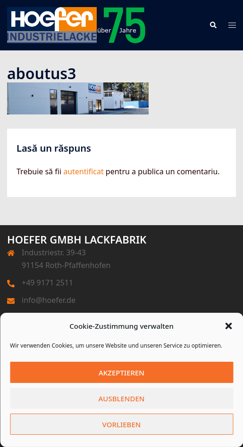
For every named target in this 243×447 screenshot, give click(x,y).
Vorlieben (121, 424)
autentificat (83, 171)
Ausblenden (122, 398)
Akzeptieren (121, 372)
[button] (228, 326)
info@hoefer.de (48, 300)
